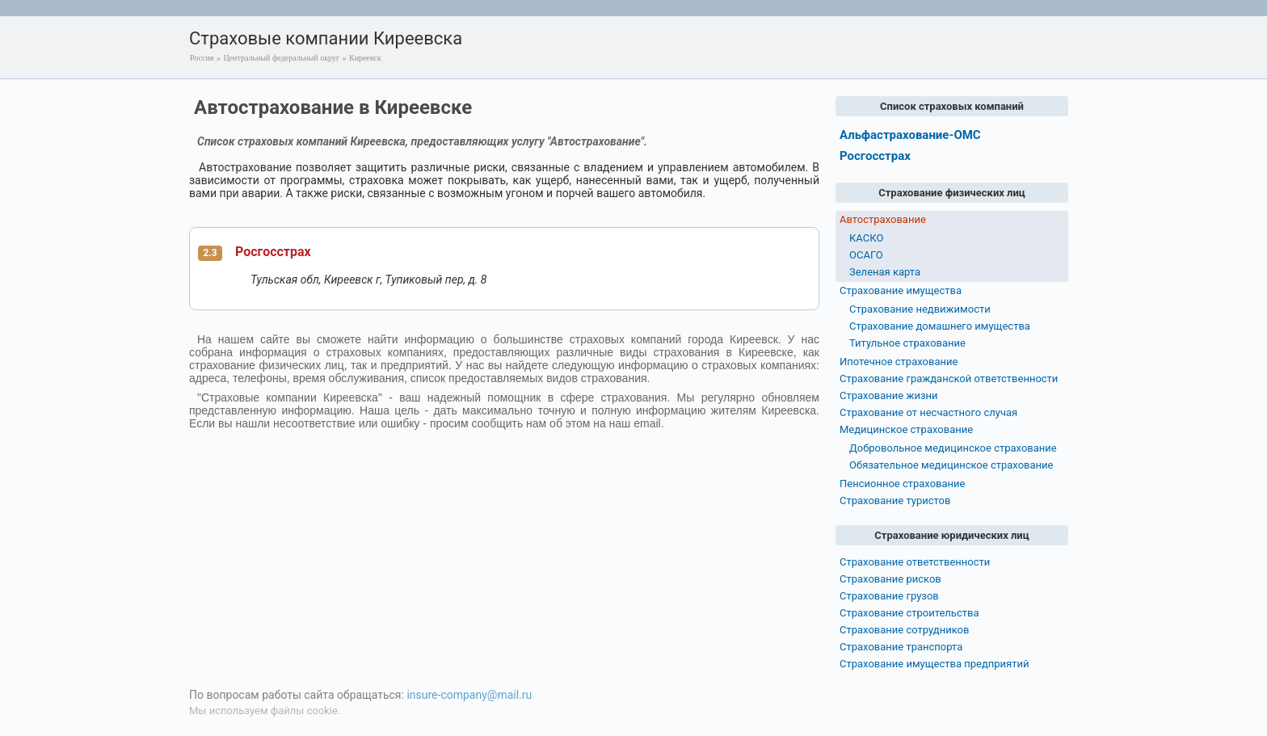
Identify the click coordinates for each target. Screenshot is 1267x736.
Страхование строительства (909, 613)
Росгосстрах (273, 251)
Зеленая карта (884, 272)
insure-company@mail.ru (469, 694)
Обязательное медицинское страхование (951, 465)
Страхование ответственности (915, 562)
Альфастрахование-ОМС (910, 135)
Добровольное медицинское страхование (953, 448)
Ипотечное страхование (899, 361)
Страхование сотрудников (904, 630)
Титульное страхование (907, 343)
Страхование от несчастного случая (928, 412)
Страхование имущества (901, 290)
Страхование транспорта (901, 647)
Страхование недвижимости (920, 309)
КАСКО (866, 238)
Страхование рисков (890, 579)
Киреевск (365, 57)
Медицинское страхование (906, 429)
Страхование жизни (889, 395)
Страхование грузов (889, 596)
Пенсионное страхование (902, 483)
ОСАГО (866, 255)
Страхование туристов (895, 500)
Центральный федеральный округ (281, 57)
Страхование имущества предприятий (934, 664)
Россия (201, 57)
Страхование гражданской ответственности (949, 378)
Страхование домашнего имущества (939, 326)
